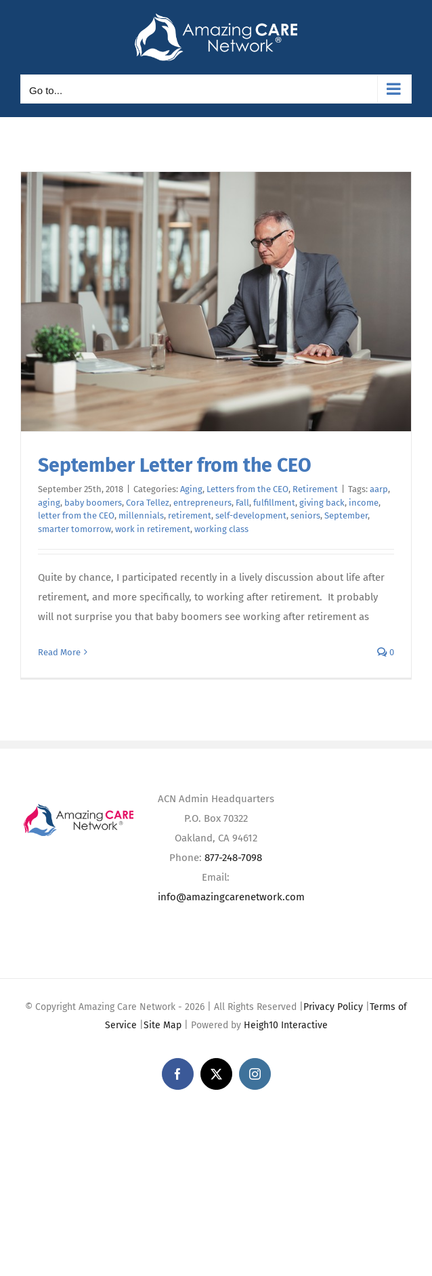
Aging (191, 489)
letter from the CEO (76, 515)
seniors (305, 515)
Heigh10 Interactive (286, 1025)
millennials (141, 515)
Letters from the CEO (247, 489)
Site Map (162, 1025)
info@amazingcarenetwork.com (231, 897)
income (364, 503)
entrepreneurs (202, 503)
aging (49, 503)
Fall (242, 503)
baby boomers (93, 503)
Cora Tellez (147, 503)
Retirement (315, 489)
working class (221, 529)
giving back (322, 503)
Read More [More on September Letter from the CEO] (59, 652)
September (346, 515)
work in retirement (152, 529)
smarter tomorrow (74, 529)
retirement (189, 515)
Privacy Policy (333, 1007)
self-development (250, 515)
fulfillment (274, 503)
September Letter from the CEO (174, 465)
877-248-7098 (233, 858)
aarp (379, 489)
